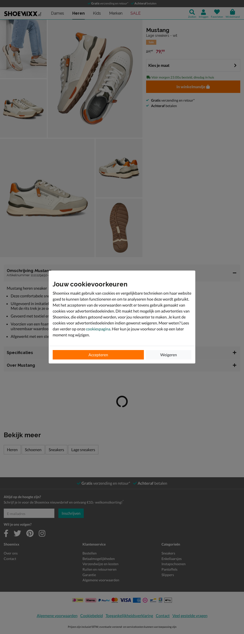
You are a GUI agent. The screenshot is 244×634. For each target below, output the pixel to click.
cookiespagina (98, 328)
